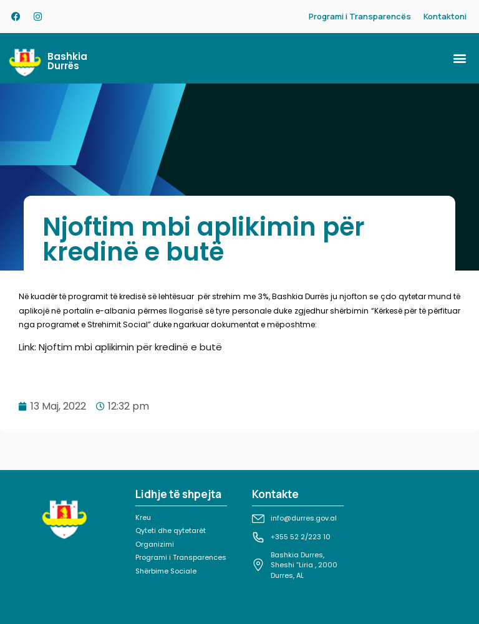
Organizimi (154, 544)
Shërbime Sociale (165, 571)
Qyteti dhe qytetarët (170, 530)
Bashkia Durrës (67, 61)
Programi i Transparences (180, 557)
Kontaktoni (445, 16)
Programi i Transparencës (360, 16)
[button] (459, 58)
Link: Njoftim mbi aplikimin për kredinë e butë (120, 346)
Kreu (143, 517)
